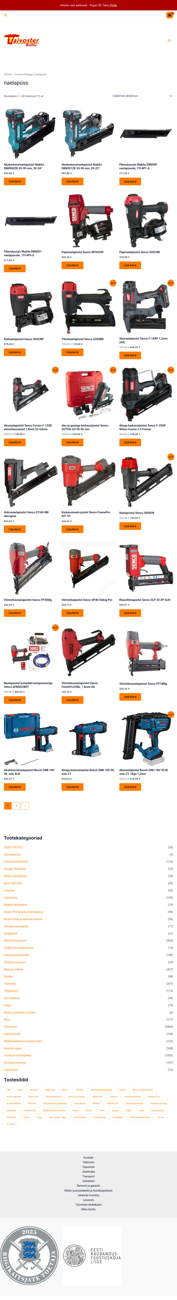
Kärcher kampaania (16, 932)
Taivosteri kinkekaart (88, 1204)
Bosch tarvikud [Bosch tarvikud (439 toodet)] (53, 1102)
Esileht (8, 74)
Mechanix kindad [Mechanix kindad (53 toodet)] (134, 1109)
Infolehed (89, 1181)
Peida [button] (113, 5)
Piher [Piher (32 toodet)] (102, 1116)
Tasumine (88, 1167)
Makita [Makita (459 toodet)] (96, 1109)
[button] (5, 15)
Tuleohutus (11, 1075)
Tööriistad (10, 1032)
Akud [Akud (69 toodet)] (20, 1095)
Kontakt (88, 1157)
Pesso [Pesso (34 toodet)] (89, 1116)
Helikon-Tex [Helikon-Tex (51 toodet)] (154, 1102)
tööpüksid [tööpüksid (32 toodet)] (118, 1123)
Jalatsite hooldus (88, 1195)
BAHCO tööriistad (15, 946)
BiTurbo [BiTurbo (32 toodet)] (80, 1095)
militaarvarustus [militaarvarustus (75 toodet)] (159, 1109)
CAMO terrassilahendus (19, 953)
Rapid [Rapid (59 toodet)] (128, 1116)
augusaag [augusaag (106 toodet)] (50, 1095)
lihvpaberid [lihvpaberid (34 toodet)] (80, 1109)
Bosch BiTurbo (13, 889)
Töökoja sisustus (14, 968)
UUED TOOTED (13, 853)
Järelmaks (88, 1171)
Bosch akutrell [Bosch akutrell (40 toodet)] (14, 1102)
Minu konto (88, 1209)
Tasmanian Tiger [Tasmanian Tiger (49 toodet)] (57, 1123)
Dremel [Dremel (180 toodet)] (113, 1102)
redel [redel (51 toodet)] (141, 1116)
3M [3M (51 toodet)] (8, 1095)
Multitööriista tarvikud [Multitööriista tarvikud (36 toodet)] (54, 1116)
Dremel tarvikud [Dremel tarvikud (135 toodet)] (132, 1102)
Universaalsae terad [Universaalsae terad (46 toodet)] (140, 1123)
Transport (88, 1176)
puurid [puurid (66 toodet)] (115, 1116)
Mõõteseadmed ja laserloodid (22, 1047)
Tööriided (10, 989)
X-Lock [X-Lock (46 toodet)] (160, 1123)
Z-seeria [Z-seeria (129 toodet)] (11, 1130)
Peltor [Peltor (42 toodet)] (76, 1116)
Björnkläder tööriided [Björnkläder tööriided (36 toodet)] (101, 1095)
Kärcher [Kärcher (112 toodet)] (32, 1109)
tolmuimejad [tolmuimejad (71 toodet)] (79, 1123)
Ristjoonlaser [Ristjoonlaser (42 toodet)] (158, 1116)
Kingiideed (10, 939)
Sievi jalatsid (12, 1004)
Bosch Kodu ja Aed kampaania (23, 925)
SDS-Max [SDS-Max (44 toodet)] (11, 1123)
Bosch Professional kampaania (23, 918)
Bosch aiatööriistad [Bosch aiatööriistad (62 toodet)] (143, 1095)
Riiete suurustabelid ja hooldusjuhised (88, 1190)
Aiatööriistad (12, 1039)
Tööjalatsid (11, 996)
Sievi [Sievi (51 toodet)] (39, 1123)
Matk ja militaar (13, 975)
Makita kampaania (15, 910)
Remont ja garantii (88, 1185)
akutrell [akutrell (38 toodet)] (34, 1095)
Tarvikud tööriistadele (17, 1061)
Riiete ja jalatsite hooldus (20, 1018)
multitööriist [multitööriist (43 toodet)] (29, 1116)
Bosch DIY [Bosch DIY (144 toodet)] (34, 1102)
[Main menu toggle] (169, 40)
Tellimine (88, 1162)
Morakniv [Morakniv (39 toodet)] (11, 1116)
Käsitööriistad (12, 1054)
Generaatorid (12, 860)
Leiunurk (9, 896)
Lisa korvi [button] (15, 182)
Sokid (7, 1011)
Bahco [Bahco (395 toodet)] (65, 1095)
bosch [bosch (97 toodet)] (122, 1095)
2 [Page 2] (16, 811)
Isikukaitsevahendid (16, 961)
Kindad (8, 982)
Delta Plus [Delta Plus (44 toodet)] (98, 1102)
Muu (7, 1025)
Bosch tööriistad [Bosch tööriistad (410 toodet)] (77, 1102)
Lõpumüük (10, 903)
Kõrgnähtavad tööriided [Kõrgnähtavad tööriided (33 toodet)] (55, 1109)
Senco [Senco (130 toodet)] (26, 1123)
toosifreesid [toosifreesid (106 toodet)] (99, 1123)
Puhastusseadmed (16, 867)
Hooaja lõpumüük (15, 874)
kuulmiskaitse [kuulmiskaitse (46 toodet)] (14, 1109)
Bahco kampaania (15, 882)
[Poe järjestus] (142, 96)
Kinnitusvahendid (15, 1068)
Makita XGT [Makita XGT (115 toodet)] (113, 1109)
